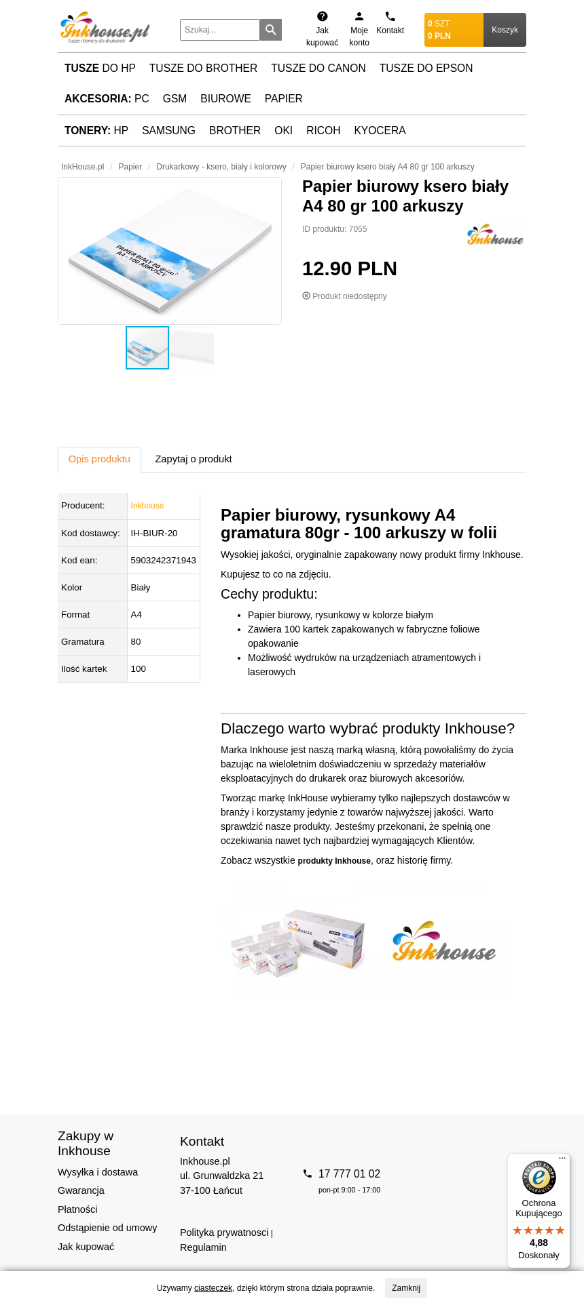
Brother (235, 130)
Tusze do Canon (318, 68)
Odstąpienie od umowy (107, 1227)
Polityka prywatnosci (224, 1232)
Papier (284, 98)
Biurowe (225, 98)
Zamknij (406, 1288)
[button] (169, 251)
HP (96, 130)
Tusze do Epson (426, 68)
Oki (283, 130)
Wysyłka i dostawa (98, 1172)
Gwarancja (81, 1190)
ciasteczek (213, 1288)
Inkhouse (147, 505)
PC (107, 98)
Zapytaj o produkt (193, 459)
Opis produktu (99, 459)
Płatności (77, 1209)
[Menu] (562, 1161)
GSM (175, 98)
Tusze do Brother (203, 68)
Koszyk (505, 30)
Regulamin (203, 1247)
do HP (100, 68)
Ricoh (323, 130)
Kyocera (379, 130)
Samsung (169, 130)
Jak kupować (86, 1246)
